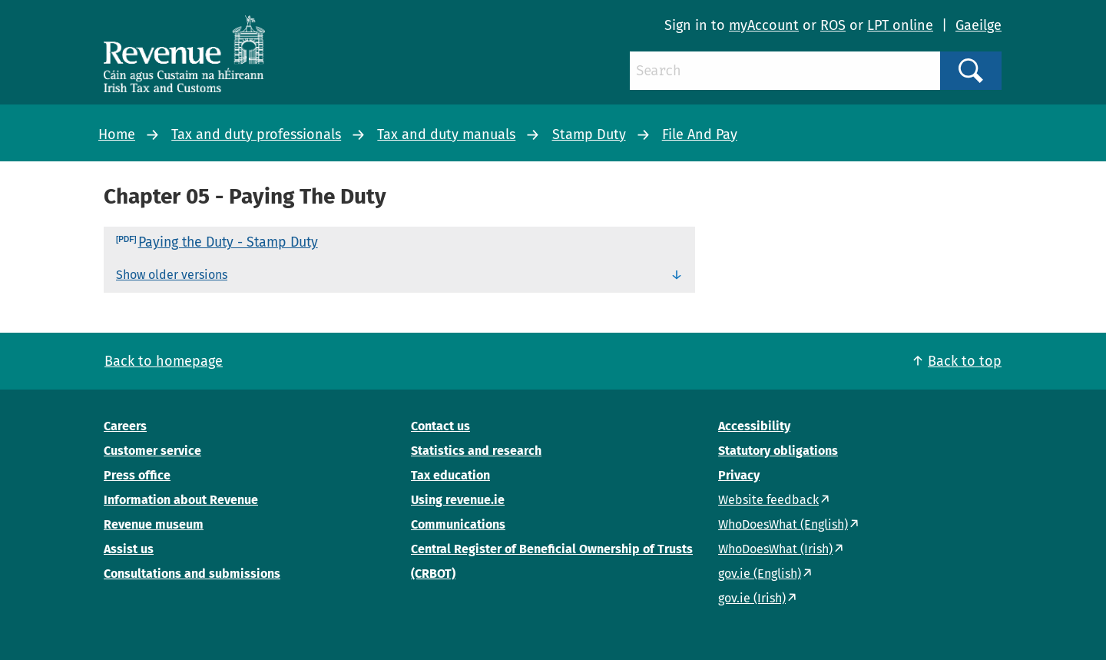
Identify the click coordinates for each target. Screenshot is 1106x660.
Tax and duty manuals (446, 134)
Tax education (450, 475)
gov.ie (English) (759, 573)
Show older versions (171, 274)
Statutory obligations (778, 450)
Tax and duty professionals (256, 134)
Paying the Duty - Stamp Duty (228, 242)
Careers (125, 426)
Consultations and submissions (192, 573)
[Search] (785, 70)
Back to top (965, 361)
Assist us (129, 549)
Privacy (739, 475)
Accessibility (754, 426)
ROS (833, 25)
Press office (137, 475)
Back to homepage (163, 361)
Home (116, 134)
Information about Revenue (181, 500)
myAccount (764, 25)
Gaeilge (978, 25)
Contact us (440, 426)
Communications (458, 524)
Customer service (152, 450)
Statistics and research (476, 450)
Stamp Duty (589, 134)
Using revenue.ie (458, 500)
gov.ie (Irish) (752, 598)
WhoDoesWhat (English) (783, 524)
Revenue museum (154, 524)
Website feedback (768, 500)
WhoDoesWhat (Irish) (775, 549)
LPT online (900, 25)
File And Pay (699, 134)
